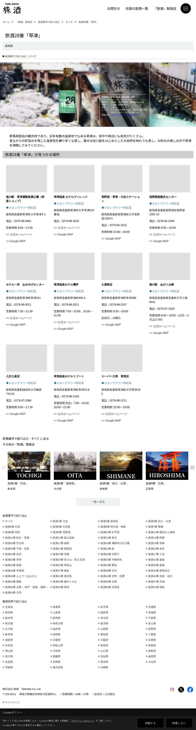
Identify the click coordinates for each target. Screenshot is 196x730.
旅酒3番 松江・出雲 (159, 521)
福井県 (56, 628)
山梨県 (104, 628)
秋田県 (9, 612)
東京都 (9, 623)
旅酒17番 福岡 (61, 543)
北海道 (9, 606)
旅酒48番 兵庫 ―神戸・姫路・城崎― (26, 587)
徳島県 (152, 650)
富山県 (152, 623)
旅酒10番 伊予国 (110, 532)
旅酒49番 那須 (61, 587)
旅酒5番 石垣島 (61, 526)
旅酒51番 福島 (156, 587)
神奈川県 (58, 623)
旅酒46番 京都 (109, 581)
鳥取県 (104, 645)
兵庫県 (152, 639)
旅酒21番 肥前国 (62, 548)
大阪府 (104, 639)
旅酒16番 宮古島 (14, 543)
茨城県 (152, 612)
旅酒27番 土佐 (156, 554)
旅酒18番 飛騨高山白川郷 (115, 543)
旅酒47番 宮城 (156, 581)
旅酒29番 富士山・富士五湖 (69, 559)
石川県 (9, 628)
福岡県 (152, 656)
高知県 (104, 656)
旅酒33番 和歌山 (62, 565)
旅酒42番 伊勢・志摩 (113, 576)
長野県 (152, 628)
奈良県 (9, 645)
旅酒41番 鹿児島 (62, 576)
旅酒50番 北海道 (110, 587)
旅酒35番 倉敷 (156, 565)
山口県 (104, 650)
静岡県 (56, 634)
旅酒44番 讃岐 (13, 581)
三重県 (152, 634)
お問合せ (113, 8)
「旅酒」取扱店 (165, 8)
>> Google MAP (16, 241)
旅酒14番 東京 (109, 537)
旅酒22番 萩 (107, 548)
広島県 (56, 650)
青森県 (56, 606)
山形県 (56, 612)
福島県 (104, 612)
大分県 (152, 661)
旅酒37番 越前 (61, 570)
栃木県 (9, 617)
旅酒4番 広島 (12, 526)
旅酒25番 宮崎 (61, 554)
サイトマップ (12, 702)
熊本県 (104, 661)
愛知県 (104, 634)
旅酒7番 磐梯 (155, 526)
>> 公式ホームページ (19, 234)
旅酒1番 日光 (60, 521)
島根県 (152, 645)
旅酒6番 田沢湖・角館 (113, 526)
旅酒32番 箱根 (13, 565)
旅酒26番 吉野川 (110, 554)
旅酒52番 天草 (13, 592)
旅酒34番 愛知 (109, 565)
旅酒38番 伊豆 (109, 570)
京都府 (56, 639)
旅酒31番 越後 (156, 559)
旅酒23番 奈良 (156, 548)
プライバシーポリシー (82, 720)
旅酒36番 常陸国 (14, 570)
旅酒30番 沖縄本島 (111, 559)
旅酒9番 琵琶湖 (61, 532)
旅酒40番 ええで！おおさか (21, 576)
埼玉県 (104, 617)
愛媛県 (56, 656)
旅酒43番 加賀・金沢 (160, 576)
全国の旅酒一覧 (136, 8)
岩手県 (104, 606)
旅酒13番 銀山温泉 (63, 537)
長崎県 (56, 661)
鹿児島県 (58, 667)
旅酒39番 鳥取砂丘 (159, 570)
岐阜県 (9, 634)
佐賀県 (9, 661)
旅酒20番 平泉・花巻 (17, 548)
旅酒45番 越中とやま (65, 581)
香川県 (9, 656)
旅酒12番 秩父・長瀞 (17, 537)
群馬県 (56, 617)
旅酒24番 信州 (13, 554)
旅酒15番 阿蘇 (156, 537)
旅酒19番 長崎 (156, 543)
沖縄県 (104, 667)
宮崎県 (9, 667)
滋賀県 (9, 639)
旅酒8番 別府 (12, 532)
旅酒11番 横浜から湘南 (161, 532)
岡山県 (9, 650)
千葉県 (152, 617)
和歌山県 (58, 645)
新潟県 (104, 623)
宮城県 (152, 606)
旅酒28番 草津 (13, 559)
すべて (9, 521)
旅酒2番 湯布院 (109, 521)
